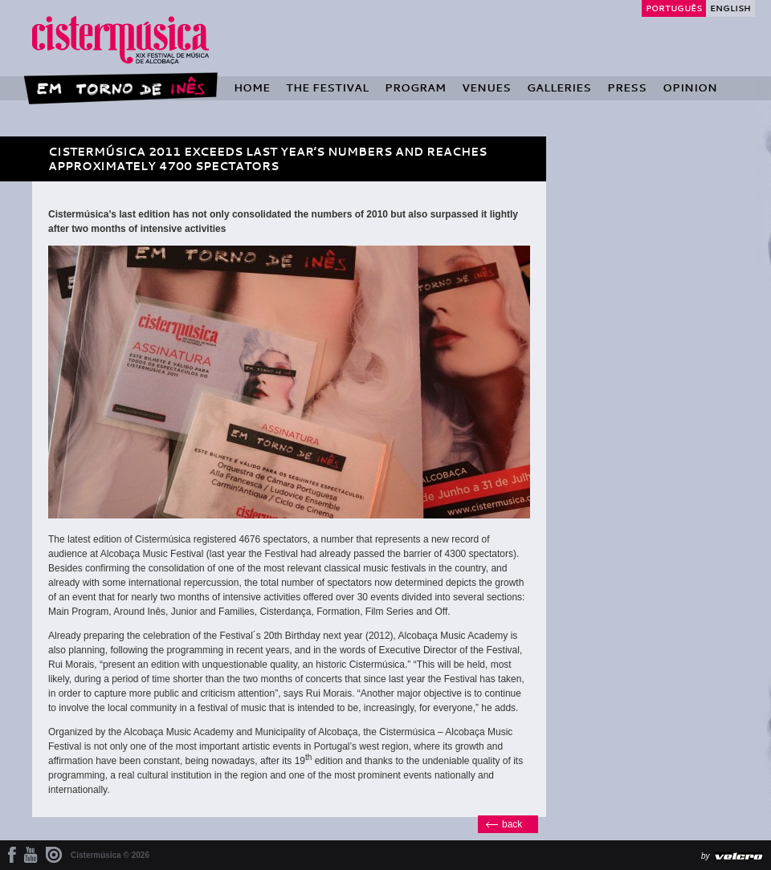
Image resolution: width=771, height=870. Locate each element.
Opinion (690, 87)
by (705, 856)
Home (252, 87)
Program (415, 87)
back (512, 824)
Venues (486, 87)
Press (627, 87)
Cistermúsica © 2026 (110, 855)
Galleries (559, 87)
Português (674, 8)
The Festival (327, 87)
